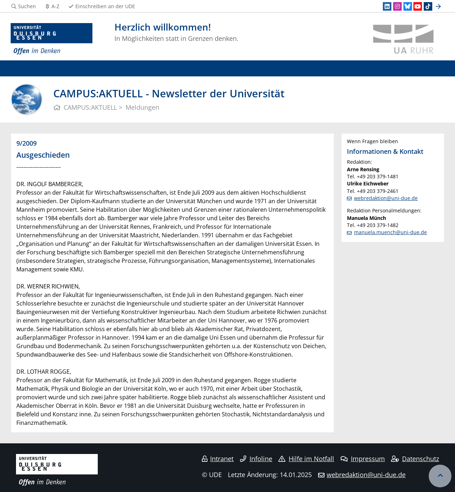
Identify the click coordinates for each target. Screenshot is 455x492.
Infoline (256, 458)
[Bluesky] (407, 6)
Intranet (218, 458)
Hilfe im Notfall (306, 458)
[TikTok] (428, 6)
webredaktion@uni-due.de (386, 198)
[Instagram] (397, 6)
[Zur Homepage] (51, 39)
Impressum (363, 458)
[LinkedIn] (387, 6)
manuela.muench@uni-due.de (390, 232)
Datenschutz (415, 458)
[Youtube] (417, 6)
